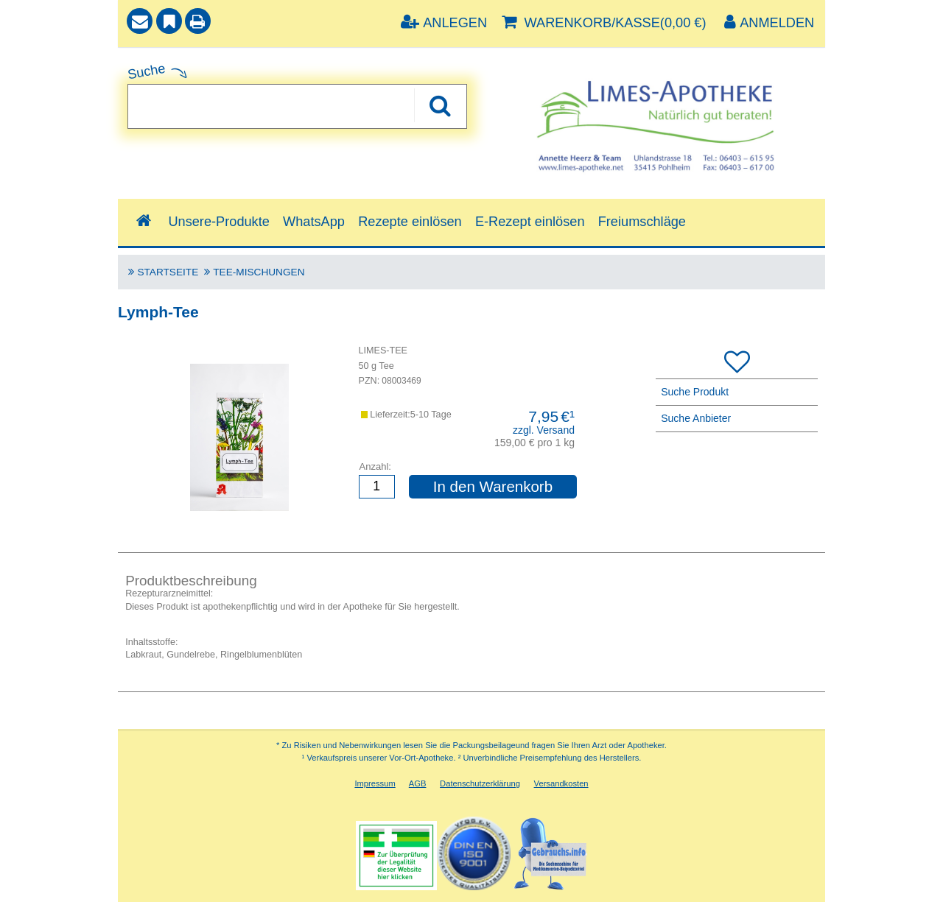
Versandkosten (561, 783)
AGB (418, 783)
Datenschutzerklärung (480, 783)
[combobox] (297, 106)
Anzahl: (375, 466)
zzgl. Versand (544, 430)
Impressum (374, 783)
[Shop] (143, 221)
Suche (146, 71)
